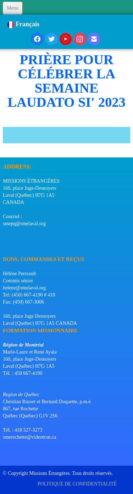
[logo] (5, 148)
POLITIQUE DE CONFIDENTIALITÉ (78, 484)
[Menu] (12, 8)
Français (24, 24)
